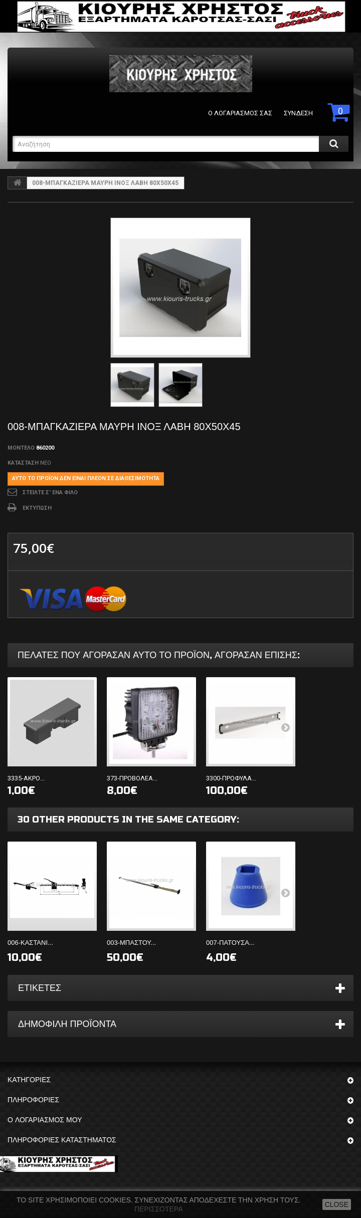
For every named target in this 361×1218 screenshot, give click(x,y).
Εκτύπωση (37, 508)
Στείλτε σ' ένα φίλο (50, 492)
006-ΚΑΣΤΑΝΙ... (30, 942)
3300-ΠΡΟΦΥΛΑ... (231, 778)
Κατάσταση (23, 463)
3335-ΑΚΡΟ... (26, 778)
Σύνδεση (298, 113)
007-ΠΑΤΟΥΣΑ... (230, 942)
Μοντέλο (21, 448)
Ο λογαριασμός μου (45, 1120)
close (336, 1204)
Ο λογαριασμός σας (240, 113)
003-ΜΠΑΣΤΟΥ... (131, 942)
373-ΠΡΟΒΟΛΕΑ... (132, 778)
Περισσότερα (158, 1209)
